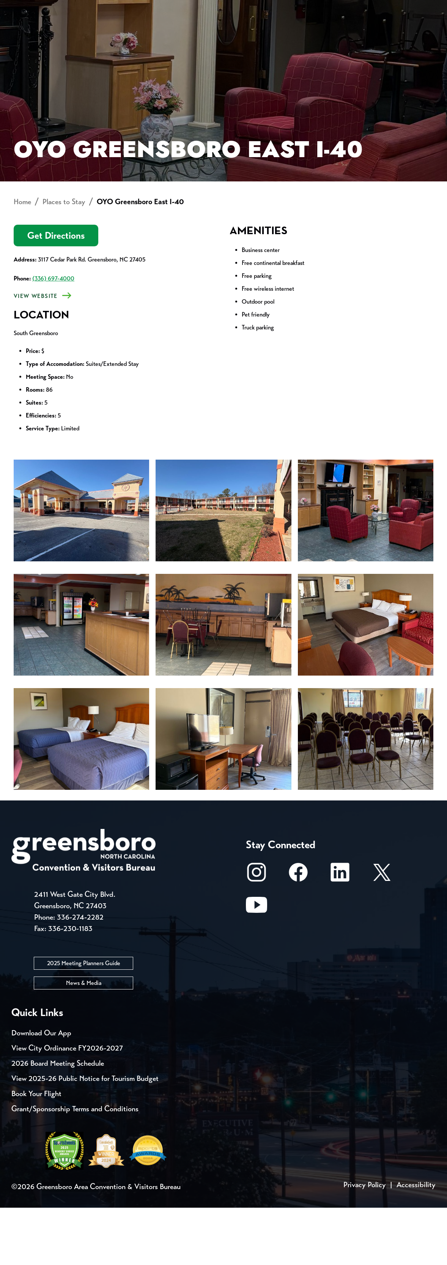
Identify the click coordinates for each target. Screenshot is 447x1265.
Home (22, 259)
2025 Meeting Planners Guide (83, 1020)
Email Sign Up (200, 7)
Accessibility (416, 1242)
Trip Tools (76, 7)
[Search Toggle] (425, 32)
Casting (298, 7)
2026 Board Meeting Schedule (57, 1120)
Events (25, 7)
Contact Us (135, 7)
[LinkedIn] (340, 933)
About (25, 32)
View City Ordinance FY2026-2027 (67, 1105)
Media (254, 7)
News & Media (83, 1040)
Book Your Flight (36, 1151)
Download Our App (41, 1090)
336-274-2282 (80, 974)
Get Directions (56, 293)
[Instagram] (256, 933)
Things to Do (232, 36)
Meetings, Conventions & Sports (328, 36)
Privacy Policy (364, 1242)
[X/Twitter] (381, 933)
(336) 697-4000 (53, 335)
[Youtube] (256, 966)
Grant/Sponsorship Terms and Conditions (75, 1166)
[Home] (167, 36)
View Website (36, 353)
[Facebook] (298, 933)
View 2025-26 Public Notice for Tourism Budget (85, 1136)
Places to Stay (76, 36)
